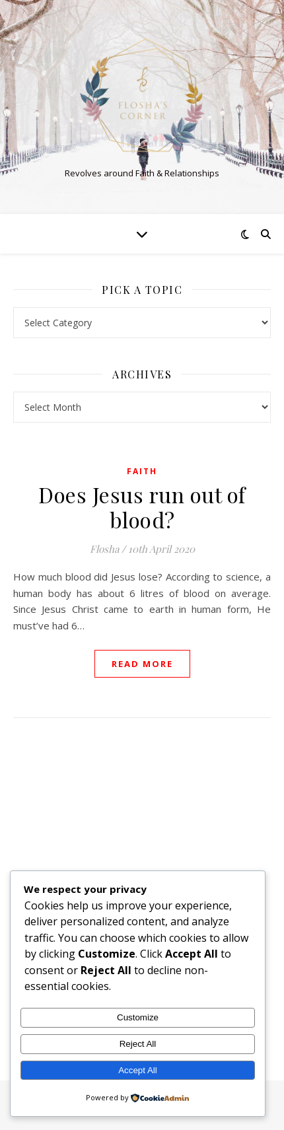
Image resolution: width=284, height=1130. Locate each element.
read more (142, 664)
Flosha (104, 548)
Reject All (138, 1044)
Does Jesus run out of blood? (142, 507)
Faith (142, 471)
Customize (138, 1017)
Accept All (137, 1070)
